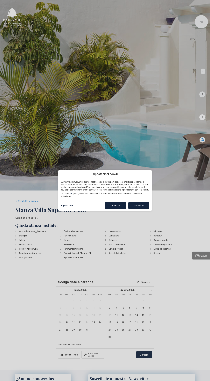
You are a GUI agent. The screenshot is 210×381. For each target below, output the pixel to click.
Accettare (139, 205)
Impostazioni (67, 205)
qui (71, 193)
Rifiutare (116, 205)
